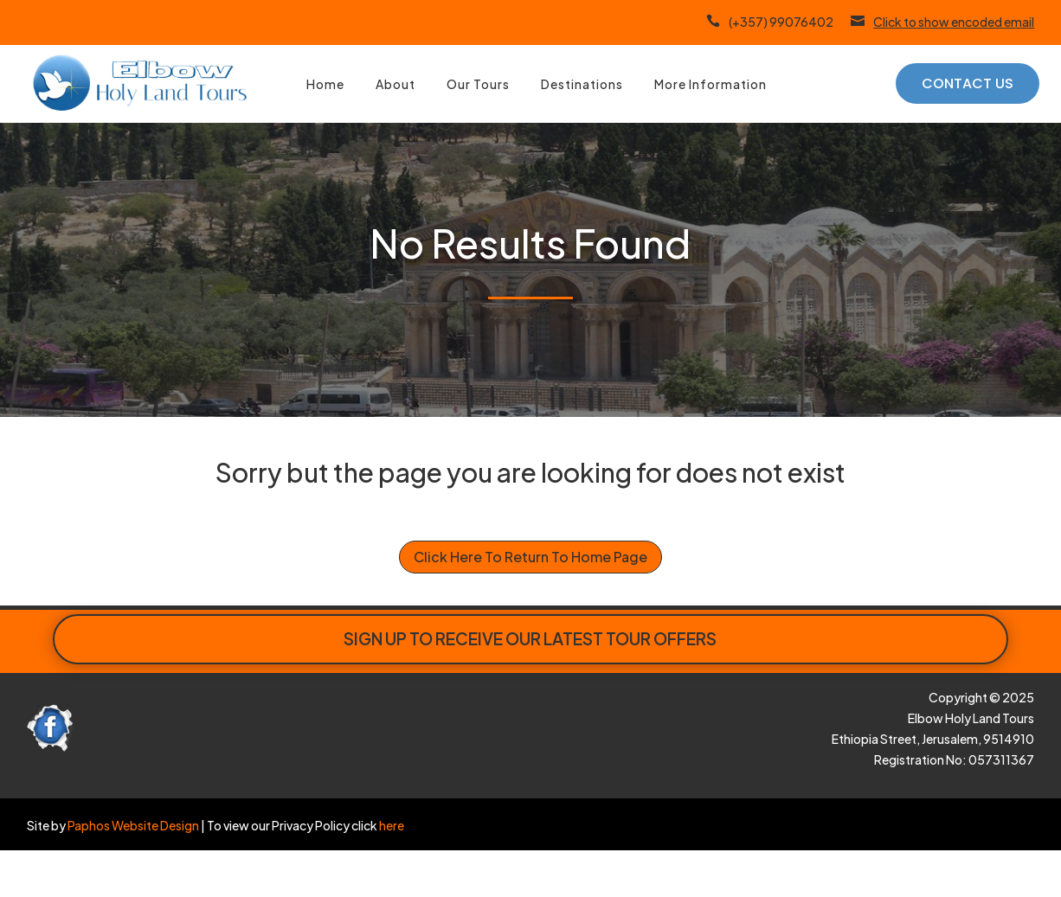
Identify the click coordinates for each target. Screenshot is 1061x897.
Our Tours (478, 84)
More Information (710, 84)
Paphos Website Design (133, 825)
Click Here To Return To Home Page (530, 557)
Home (325, 84)
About (395, 84)
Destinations (582, 84)
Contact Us (967, 83)
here (390, 825)
